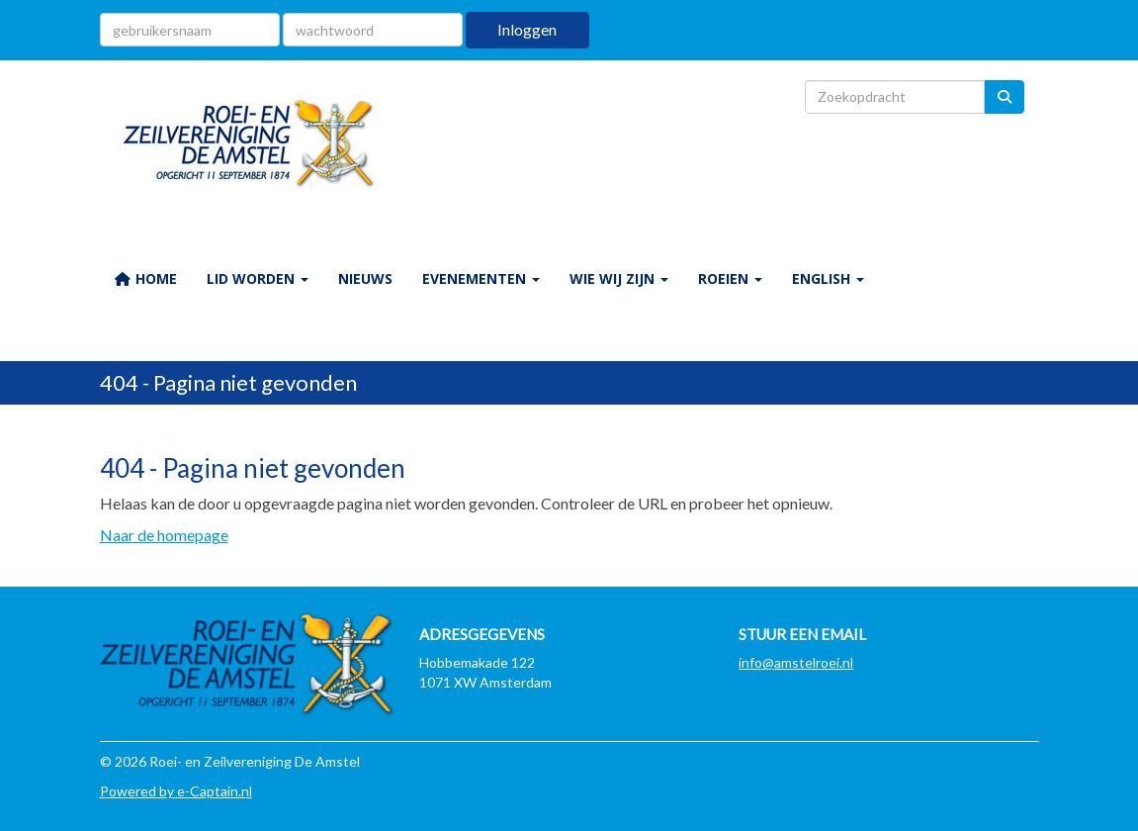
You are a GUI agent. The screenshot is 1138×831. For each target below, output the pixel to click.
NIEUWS (365, 278)
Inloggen (527, 29)
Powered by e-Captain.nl (176, 791)
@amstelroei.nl (796, 662)
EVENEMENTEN (481, 278)
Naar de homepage (164, 534)
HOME (146, 278)
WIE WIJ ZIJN (618, 278)
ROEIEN (730, 278)
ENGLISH (828, 278)
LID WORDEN (257, 278)
